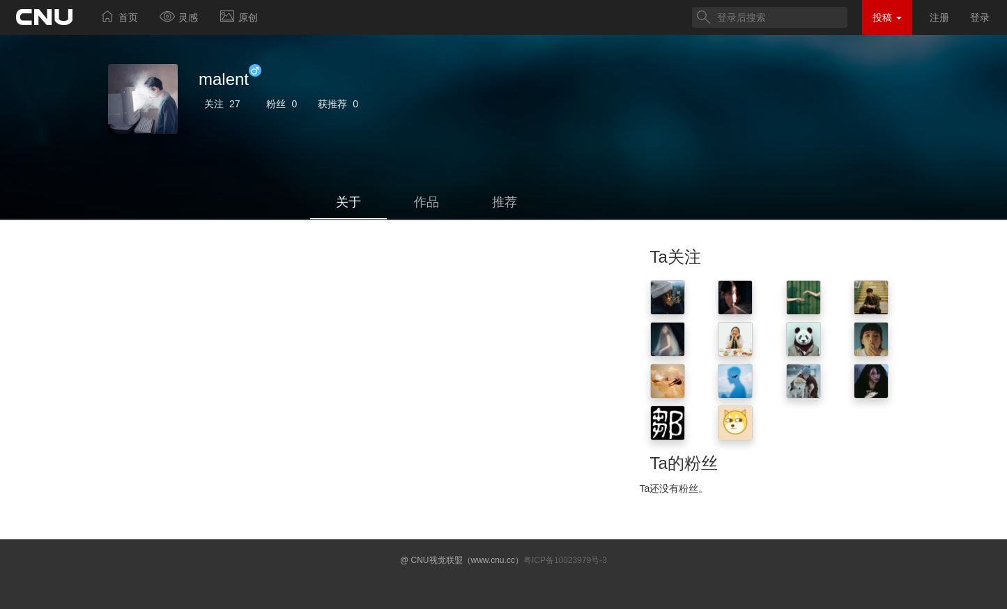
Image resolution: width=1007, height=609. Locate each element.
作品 (426, 202)
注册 (939, 17)
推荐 (504, 202)
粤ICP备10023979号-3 (565, 560)
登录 (980, 17)
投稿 (887, 17)
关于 (348, 202)
